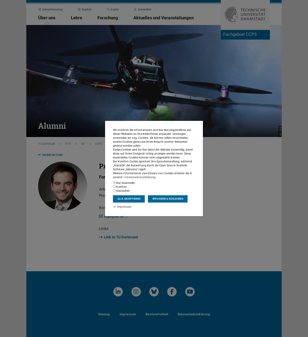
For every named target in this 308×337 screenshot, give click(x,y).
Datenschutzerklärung (139, 177)
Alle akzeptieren (128, 198)
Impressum (122, 206)
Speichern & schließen (167, 198)
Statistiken (121, 190)
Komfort (120, 186)
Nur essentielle (124, 182)
